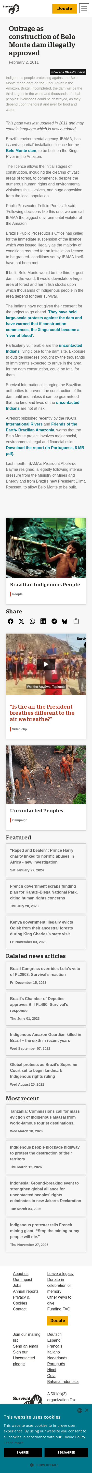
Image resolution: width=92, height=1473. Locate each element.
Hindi (51, 1370)
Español (54, 1340)
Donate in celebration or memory (59, 1285)
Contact (19, 1309)
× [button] (86, 1410)
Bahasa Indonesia (63, 1382)
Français (54, 1346)
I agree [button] (23, 1452)
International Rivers (24, 424)
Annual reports (26, 1291)
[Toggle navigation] (84, 8)
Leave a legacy (60, 1274)
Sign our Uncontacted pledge (24, 1358)
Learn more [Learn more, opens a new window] (14, 1443)
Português (56, 1364)
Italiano (53, 1352)
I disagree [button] (66, 1452)
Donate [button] (64, 9)
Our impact (22, 1279)
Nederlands (57, 1358)
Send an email (25, 1346)
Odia (51, 1376)
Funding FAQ (58, 1309)
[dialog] (46, 1438)
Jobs (17, 1285)
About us (20, 1274)
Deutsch (54, 1334)
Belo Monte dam (21, 151)
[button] (46, 1464)
